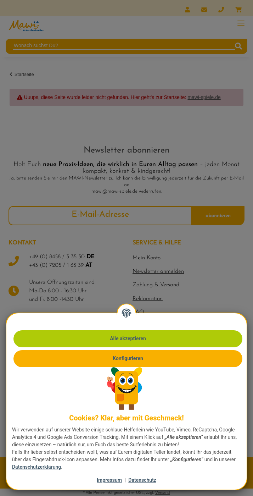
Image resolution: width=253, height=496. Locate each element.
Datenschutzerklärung (36, 467)
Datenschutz (142, 480)
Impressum (109, 480)
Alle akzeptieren (128, 338)
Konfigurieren (128, 358)
